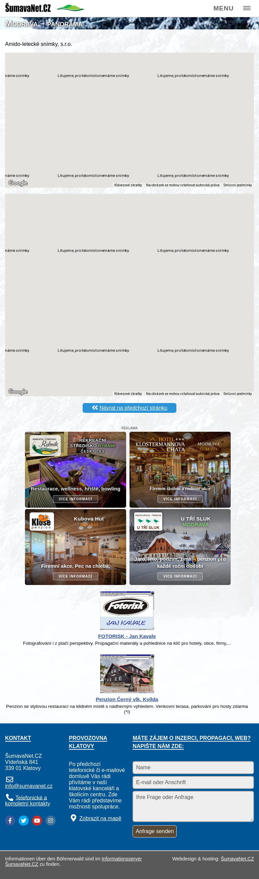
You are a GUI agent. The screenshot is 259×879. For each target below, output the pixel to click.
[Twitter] (24, 821)
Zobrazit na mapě (100, 818)
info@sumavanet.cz (29, 786)
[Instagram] (51, 821)
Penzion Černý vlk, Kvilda (127, 699)
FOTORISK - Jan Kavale (127, 636)
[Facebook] (10, 821)
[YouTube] (37, 821)
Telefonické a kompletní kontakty (27, 800)
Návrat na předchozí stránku (133, 408)
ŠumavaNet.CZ (237, 858)
